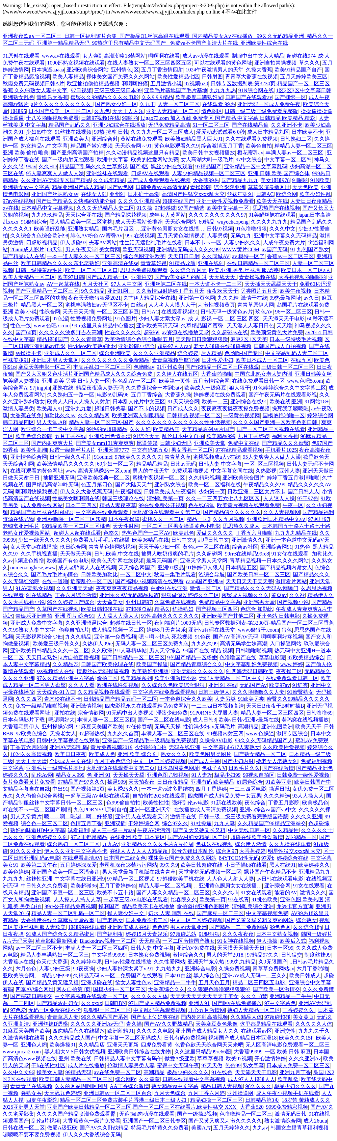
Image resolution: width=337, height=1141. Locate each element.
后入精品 (211, 353)
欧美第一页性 (175, 381)
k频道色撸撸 (29, 560)
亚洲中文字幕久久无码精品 (285, 235)
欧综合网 (286, 194)
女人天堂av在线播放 (33, 547)
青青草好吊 (154, 263)
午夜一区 (292, 505)
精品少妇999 (56, 975)
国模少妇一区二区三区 (119, 989)
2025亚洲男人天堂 (24, 1107)
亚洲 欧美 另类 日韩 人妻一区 (76, 381)
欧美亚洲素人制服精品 (138, 415)
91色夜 (203, 636)
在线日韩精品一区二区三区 (258, 263)
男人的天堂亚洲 (188, 927)
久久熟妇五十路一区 (70, 394)
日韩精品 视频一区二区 (194, 415)
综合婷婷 (187, 353)
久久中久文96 (18, 1072)
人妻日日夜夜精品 (311, 201)
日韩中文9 (183, 540)
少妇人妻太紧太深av (162, 318)
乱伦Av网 (42, 775)
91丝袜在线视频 (73, 132)
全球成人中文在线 (70, 761)
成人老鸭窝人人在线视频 (87, 567)
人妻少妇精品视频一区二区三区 (209, 173)
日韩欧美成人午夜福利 (170, 491)
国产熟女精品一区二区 (260, 754)
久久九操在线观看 (290, 844)
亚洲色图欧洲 (277, 726)
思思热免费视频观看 (144, 270)
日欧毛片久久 (244, 768)
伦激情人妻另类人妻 (131, 1065)
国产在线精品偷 (250, 125)
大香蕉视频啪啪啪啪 (302, 277)
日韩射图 (212, 76)
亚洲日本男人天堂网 (55, 360)
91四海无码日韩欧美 (249, 671)
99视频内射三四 (225, 733)
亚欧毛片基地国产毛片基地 (175, 90)
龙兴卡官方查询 (294, 906)
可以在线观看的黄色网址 (223, 63)
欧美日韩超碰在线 (102, 609)
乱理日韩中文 (213, 540)
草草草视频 (210, 1058)
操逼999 (116, 782)
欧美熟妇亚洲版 (150, 671)
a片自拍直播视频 (79, 657)
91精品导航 (182, 263)
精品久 (162, 609)
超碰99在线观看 (86, 927)
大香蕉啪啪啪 (216, 374)
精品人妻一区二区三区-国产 (101, 422)
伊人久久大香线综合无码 (92, 1134)
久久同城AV (216, 256)
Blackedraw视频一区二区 (108, 941)
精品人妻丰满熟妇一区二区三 (54, 955)
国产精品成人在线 (24, 256)
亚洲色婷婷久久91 (47, 837)
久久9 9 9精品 (157, 97)
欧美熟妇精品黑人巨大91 (194, 139)
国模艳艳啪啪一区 (284, 415)
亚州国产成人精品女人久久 (207, 1031)
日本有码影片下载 (24, 719)
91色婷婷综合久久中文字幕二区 (289, 388)
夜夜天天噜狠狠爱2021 (94, 298)
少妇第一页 (212, 491)
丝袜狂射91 (240, 194)
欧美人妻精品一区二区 (29, 277)
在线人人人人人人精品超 (139, 851)
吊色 (286, 630)
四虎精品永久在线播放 (78, 1031)
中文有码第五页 (150, 450)
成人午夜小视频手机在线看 (287, 1093)
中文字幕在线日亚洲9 (80, 879)
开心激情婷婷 (270, 1058)
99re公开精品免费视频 (70, 906)
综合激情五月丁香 (222, 146)
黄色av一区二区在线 (206, 547)
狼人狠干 (239, 388)
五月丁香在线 (70, 436)
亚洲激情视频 (86, 706)
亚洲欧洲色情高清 (110, 436)
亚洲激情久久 (247, 540)
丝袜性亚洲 (39, 879)
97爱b (267, 858)
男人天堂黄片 (26, 816)
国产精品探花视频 (126, 215)
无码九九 (240, 235)
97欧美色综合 (31, 733)
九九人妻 (224, 823)
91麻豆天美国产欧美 (99, 726)
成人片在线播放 (86, 1065)
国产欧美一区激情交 (276, 989)
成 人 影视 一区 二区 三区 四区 (224, 318)
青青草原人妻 (63, 1017)
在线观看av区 (256, 1031)
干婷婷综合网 (144, 823)
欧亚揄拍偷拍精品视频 (93, 83)
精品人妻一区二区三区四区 (272, 713)
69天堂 (55, 249)
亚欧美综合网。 (21, 975)
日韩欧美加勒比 (99, 574)
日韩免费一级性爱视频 (303, 775)
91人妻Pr (202, 775)
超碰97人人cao (174, 346)
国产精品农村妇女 (58, 1003)
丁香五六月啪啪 (254, 533)
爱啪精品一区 (301, 837)
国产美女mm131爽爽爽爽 (105, 443)
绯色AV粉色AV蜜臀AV (96, 235)
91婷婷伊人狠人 (204, 567)
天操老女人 (63, 733)
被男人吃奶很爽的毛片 (167, 554)
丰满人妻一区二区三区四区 (96, 948)
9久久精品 (93, 291)
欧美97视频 (239, 1058)
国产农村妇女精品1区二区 (198, 837)
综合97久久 (175, 823)
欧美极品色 (315, 802)
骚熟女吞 (31, 1093)
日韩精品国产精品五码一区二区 (120, 699)
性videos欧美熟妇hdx (92, 346)
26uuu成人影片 (27, 249)
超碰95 (18, 111)
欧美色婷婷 (16, 872)
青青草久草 (178, 457)
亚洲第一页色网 (196, 298)
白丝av (138, 305)
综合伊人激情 (251, 844)
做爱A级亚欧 (180, 1058)
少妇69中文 (39, 132)
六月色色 (26, 968)
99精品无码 (78, 1072)
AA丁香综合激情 (129, 1086)
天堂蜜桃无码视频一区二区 (210, 872)
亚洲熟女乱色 (18, 97)
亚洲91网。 (120, 291)
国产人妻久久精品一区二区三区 (173, 892)
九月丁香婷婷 (253, 436)
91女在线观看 (308, 885)
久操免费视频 (234, 968)
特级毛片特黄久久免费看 (160, 1127)
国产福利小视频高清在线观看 (149, 581)
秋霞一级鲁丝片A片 (72, 450)
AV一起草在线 (63, 284)
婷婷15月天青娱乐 (147, 934)
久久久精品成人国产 (72, 1038)
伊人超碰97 (73, 242)
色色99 (233, 1065)
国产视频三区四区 (217, 609)
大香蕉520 (252, 1107)
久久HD (48, 166)
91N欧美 (320, 180)
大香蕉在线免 (26, 415)
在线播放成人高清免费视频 (205, 809)
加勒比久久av (59, 415)
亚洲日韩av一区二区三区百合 (118, 1093)
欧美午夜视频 (295, 291)
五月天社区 (95, 284)
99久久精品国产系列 (104, 1017)
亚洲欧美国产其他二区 (227, 616)
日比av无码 (183, 464)
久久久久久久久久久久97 (217, 215)
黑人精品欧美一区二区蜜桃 (81, 222)
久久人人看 (81, 685)
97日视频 (81, 90)
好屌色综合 (250, 782)
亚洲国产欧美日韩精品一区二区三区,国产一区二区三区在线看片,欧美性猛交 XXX (142, 1107)
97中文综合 (249, 159)
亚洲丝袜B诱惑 (50, 1024)
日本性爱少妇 (217, 360)
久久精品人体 (246, 1017)
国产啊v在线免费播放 (237, 1003)
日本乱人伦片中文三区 (139, 401)
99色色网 (280, 927)
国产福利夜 (110, 934)
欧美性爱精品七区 (178, 76)
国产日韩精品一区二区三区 (133, 657)
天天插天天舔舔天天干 (271, 284)
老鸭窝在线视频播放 (305, 719)
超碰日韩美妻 (110, 408)
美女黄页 (303, 1017)
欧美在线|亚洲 (286, 401)
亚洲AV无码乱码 (68, 747)
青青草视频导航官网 (175, 360)
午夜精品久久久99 (264, 484)
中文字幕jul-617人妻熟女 (231, 747)
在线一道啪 (55, 581)
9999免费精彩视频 (287, 1107)
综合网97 (226, 851)
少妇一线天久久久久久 (44, 540)
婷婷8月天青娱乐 (166, 630)
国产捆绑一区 (290, 97)
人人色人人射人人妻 (230, 879)
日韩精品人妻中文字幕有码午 (128, 1058)
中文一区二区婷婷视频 (159, 761)
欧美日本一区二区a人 (306, 270)
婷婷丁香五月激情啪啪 (293, 477)
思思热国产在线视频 (276, 208)
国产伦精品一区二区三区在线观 (222, 367)
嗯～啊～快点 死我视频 (166, 636)
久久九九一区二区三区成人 (162, 132)
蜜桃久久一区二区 (163, 519)
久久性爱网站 (169, 961)
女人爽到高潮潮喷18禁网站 (114, 56)
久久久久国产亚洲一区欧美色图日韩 (276, 422)
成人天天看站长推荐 (139, 222)
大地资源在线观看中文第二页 (166, 512)
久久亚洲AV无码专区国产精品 (56, 180)
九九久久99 (204, 643)
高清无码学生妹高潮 (243, 643)
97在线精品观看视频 (239, 450)
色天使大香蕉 (52, 961)
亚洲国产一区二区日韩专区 (154, 1121)
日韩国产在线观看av (248, 97)
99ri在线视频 (140, 235)
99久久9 (169, 865)
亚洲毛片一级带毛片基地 (55, 768)
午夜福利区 (128, 491)
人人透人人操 (279, 498)
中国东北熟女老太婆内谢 (264, 374)
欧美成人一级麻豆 (205, 388)
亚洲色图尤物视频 (168, 775)
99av (31, 166)
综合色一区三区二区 (44, 823)
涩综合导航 (211, 574)
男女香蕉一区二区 (192, 450)
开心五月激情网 (206, 1010)
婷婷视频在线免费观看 (220, 394)
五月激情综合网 (211, 381)
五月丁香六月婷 (206, 1093)
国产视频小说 (293, 602)
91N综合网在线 (256, 90)
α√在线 (11, 208)
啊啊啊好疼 (135, 83)
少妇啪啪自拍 (151, 747)
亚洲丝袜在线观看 (107, 173)
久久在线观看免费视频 (251, 139)
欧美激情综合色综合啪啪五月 (139, 339)
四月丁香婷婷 (211, 789)
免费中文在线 (243, 443)
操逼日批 (279, 789)
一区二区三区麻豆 (118, 311)
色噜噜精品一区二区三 (246, 1114)
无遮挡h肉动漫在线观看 (146, 1114)
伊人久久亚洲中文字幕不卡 (75, 851)
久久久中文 (282, 228)
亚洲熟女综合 (170, 484)
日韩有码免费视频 (185, 1038)
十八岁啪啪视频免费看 (52, 118)
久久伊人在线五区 (177, 374)
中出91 (60, 789)
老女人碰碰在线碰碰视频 (222, 346)
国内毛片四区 (118, 228)
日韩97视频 (220, 228)
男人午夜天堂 (81, 249)
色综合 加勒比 (256, 609)
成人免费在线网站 (42, 505)
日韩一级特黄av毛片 (39, 270)
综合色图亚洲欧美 (144, 256)
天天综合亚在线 (83, 215)
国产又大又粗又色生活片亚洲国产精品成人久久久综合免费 (84, 374)
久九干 (147, 104)
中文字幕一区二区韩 (288, 159)
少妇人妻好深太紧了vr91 (124, 968)
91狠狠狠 (209, 934)
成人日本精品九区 (268, 132)
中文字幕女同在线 (232, 471)
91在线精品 (39, 595)
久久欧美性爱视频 (284, 747)
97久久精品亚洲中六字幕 (65, 678)
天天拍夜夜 (141, 782)
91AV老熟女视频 (34, 588)
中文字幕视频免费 (267, 913)
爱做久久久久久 (214, 533)
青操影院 (200, 187)
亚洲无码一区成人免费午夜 (268, 104)
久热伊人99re (97, 643)
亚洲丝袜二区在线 (166, 284)
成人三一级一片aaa (113, 830)
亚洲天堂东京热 (206, 961)
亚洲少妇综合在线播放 (119, 125)
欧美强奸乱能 (49, 228)
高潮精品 (248, 726)
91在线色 (221, 1072)
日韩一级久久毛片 (70, 457)
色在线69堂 (201, 505)
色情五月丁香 (86, 823)
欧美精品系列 (136, 678)
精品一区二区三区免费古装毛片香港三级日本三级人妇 (124, 1100)
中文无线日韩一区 (249, 830)
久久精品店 (91, 1044)
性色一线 (20, 325)
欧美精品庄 (166, 429)
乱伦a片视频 (45, 1121)
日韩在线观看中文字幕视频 (193, 1079)
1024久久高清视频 (31, 754)
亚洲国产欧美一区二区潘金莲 (65, 872)
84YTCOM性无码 (239, 858)
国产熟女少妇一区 (116, 104)
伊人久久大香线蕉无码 (86, 491)
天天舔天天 (223, 277)
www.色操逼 (260, 733)
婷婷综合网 (320, 415)
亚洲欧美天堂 (209, 443)
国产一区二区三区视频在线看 (271, 429)
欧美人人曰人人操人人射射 (78, 401)
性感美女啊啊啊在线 (76, 498)
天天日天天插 (78, 311)
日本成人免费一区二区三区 (298, 1065)
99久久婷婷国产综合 (70, 602)
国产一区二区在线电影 (164, 719)
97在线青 (238, 899)
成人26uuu (315, 1121)
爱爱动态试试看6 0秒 (220, 132)
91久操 (144, 208)
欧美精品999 (220, 436)
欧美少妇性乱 (315, 194)
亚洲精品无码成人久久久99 (188, 249)
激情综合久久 (188, 955)
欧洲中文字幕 (112, 159)
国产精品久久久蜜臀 (285, 443)
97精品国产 (208, 166)
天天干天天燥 (31, 761)
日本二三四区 (81, 505)
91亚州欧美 (170, 367)
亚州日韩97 (139, 602)
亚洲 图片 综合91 (74, 616)
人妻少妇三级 (54, 968)
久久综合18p (307, 927)
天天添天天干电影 (284, 318)
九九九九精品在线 (296, 533)
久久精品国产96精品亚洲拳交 (272, 823)
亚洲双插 (115, 823)
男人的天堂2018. (225, 955)
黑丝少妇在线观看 (172, 166)
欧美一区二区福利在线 (214, 484)
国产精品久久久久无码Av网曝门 (261, 588)
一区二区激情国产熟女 (188, 941)
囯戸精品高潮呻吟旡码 (52, 484)
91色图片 (125, 318)
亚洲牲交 (141, 277)
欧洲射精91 (120, 1031)
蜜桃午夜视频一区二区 (159, 477)
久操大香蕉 (259, 69)
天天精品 (149, 941)
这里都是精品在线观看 (266, 1024)
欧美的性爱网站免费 (154, 159)
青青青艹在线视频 (31, 1086)
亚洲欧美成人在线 (128, 927)
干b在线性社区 (48, 1065)
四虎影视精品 (42, 242)
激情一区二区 (205, 588)
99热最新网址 (285, 298)
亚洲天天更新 (123, 1044)
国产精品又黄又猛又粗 (52, 982)
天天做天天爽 (75, 554)
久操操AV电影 (216, 740)
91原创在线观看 (21, 56)
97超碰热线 (92, 733)
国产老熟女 (110, 920)
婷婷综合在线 (292, 858)
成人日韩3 (204, 719)
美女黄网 (109, 249)
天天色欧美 (305, 187)
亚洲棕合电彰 (200, 968)
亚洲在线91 (211, 263)
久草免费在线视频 (175, 602)
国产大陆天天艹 (133, 484)
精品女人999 (70, 775)
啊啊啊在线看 (164, 56)
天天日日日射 (183, 256)
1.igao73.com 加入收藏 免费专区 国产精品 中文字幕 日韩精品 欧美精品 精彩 (228, 118)
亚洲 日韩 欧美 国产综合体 (279, 173)
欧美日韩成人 (305, 975)
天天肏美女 (110, 602)
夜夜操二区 (289, 671)
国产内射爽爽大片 (52, 443)
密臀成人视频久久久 (245, 595)
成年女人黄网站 (167, 215)
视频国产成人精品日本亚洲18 (242, 1038)
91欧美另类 (251, 699)
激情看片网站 (291, 581)
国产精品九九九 (239, 180)
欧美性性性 (156, 802)
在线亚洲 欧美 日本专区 (137, 837)
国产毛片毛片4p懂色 (54, 574)
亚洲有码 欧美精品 (212, 782)
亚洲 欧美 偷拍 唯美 (26, 152)
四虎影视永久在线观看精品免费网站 (147, 706)
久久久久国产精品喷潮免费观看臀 (77, 1114)
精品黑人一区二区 (42, 305)
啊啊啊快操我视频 (36, 491)
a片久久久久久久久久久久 (61, 104)
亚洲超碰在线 (97, 982)
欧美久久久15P (296, 1038)
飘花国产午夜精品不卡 (270, 872)
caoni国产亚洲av (204, 581)
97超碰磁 (165, 208)
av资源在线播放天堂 (185, 332)
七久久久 (13, 837)
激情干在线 (254, 298)
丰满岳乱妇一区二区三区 (102, 367)
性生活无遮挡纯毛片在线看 (150, 242)
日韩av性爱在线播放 (127, 961)
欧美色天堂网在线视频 (117, 560)
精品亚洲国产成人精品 (78, 187)
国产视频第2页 (87, 789)
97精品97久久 (262, 955)
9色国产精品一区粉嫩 (192, 657)
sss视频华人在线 (55, 671)
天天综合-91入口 (56, 692)
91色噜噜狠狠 (251, 228)
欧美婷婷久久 (314, 865)
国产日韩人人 (303, 491)
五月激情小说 (166, 83)
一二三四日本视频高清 (217, 706)
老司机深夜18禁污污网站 (128, 865)
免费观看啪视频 (190, 471)
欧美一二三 (215, 401)
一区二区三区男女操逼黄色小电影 (181, 526)
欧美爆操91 (62, 1044)
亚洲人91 (199, 1003)
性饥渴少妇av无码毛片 (209, 726)
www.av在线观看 (61, 56)
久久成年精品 (109, 180)
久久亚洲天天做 (74, 588)
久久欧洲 (102, 650)
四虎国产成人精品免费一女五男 (224, 796)
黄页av (279, 595)
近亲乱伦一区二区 (91, 581)
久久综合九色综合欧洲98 (39, 235)
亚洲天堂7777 (113, 450)
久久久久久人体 (149, 996)
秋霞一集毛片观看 (175, 574)
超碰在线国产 (178, 201)
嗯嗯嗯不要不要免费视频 (32, 1134)
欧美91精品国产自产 (298, 69)
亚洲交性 (285, 1031)
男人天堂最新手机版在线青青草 (139, 872)
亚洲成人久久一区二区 (70, 353)
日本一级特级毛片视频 (296, 339)
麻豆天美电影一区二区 (44, 367)
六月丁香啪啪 (312, 968)
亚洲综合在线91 (248, 401)
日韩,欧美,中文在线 (116, 554)
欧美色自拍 (259, 146)
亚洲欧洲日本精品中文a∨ (276, 519)
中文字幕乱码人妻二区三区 (296, 353)
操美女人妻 (50, 1072)
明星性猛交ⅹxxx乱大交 (294, 851)
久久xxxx (91, 1003)
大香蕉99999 (248, 1051)
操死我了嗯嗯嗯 (290, 408)
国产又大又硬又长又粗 (199, 830)
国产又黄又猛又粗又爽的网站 (259, 920)
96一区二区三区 (293, 311)
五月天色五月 (214, 982)
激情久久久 (313, 892)
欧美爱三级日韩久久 (56, 643)
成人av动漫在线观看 (205, 56)
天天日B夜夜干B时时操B (275, 706)
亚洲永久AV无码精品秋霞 (129, 595)
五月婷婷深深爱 (78, 865)
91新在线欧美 (226, 802)
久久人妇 (140, 429)
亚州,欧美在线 (75, 1058)
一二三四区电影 (247, 789)
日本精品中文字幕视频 (47, 208)
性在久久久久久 (123, 332)
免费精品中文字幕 (220, 602)
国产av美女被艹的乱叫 (180, 277)
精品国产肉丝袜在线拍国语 (41, 512)
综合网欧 (125, 1079)
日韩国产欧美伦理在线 (107, 664)
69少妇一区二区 (115, 464)
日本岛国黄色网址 (178, 768)
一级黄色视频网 (241, 415)
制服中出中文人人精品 (258, 56)
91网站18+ (317, 401)
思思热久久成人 (241, 526)
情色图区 (211, 111)
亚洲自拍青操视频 (275, 63)
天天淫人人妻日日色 (250, 325)
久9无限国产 (272, 961)
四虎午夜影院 (42, 1100)
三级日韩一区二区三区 (287, 367)
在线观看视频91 (179, 311)
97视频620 (196, 83)
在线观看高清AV (82, 858)
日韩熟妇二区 (296, 139)
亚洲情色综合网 (28, 457)
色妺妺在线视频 (214, 844)
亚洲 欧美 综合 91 (137, 754)
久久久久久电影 (154, 1031)
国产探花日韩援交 (31, 996)
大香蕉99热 (206, 180)
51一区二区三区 (211, 125)
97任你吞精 (139, 726)
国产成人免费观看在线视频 (159, 180)
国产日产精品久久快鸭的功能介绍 (75, 201)
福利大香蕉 (285, 436)
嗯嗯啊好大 (61, 719)
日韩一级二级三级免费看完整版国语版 (243, 816)
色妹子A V (214, 768)
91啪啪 (300, 180)
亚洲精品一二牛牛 (175, 982)
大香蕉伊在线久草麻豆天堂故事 (57, 920)
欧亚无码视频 (138, 249)
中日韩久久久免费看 (44, 885)
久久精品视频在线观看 (104, 692)
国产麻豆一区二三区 (220, 913)
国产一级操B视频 (197, 1114)
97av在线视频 (18, 201)
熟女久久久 (174, 754)
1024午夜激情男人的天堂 (215, 69)
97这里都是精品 (88, 837)
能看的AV (285, 892)
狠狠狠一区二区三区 (107, 1010)
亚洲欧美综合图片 (243, 477)
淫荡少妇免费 (172, 713)
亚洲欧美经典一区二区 (103, 477)
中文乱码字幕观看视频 (159, 1010)
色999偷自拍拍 (123, 802)
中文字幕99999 (108, 955)
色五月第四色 (97, 484)
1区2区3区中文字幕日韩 (303, 90)
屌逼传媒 (147, 443)
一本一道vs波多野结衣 (167, 789)
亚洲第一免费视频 (115, 636)
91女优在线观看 (291, 554)
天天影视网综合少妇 (39, 636)
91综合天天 (146, 436)
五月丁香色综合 (112, 761)
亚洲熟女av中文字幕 (26, 187)
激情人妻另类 (18, 408)
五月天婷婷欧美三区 (303, 76)
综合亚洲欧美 (115, 353)
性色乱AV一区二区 (134, 381)
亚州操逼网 (240, 1093)
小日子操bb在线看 (246, 865)
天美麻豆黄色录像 (216, 1024)
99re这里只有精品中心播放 (103, 325)
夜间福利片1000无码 (178, 623)
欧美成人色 (102, 754)
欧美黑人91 (50, 408)
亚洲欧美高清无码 (157, 325)
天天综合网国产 (136, 567)
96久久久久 (258, 1086)
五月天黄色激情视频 (181, 235)
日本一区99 (280, 948)
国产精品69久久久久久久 (232, 512)
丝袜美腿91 (16, 360)
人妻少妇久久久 (242, 242)
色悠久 (111, 533)
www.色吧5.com (51, 325)
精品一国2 (198, 519)
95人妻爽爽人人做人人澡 (55, 173)
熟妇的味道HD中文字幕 (37, 830)
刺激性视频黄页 (216, 305)
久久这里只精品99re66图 (202, 1051)
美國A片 (201, 1127)
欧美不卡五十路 (115, 892)
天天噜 (284, 325)
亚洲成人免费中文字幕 (36, 623)
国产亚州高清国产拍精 (77, 152)
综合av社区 (245, 547)
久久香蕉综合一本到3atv (154, 388)
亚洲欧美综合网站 (87, 69)
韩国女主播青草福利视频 (299, 1127)
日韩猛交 (291, 955)
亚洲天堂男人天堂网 (203, 560)
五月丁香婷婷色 (117, 885)
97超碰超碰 (277, 1017)
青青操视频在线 (257, 277)
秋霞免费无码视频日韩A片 (34, 83)
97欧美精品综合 (306, 657)
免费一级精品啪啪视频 (41, 706)
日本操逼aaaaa (47, 69)
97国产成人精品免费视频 (157, 1003)
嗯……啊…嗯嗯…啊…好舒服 (78, 816)
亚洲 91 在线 (222, 685)
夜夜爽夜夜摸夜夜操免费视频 (235, 408)
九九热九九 (169, 968)
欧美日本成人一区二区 (262, 360)
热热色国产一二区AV (146, 533)
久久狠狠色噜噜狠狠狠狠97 (218, 989)
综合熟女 (306, 920)
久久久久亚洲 (306, 816)
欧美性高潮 (34, 450)
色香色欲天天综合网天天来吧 (209, 1044)
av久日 (311, 298)
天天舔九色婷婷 (62, 1093)
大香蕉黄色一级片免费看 (91, 1121)
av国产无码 (275, 249)
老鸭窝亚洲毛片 (21, 526)
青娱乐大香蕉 (52, 97)
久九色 (102, 111)
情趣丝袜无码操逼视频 (103, 671)
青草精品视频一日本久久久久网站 (269, 560)
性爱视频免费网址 (91, 318)
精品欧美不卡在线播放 (148, 906)
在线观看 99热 (218, 104)
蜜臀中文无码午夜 (178, 1065)
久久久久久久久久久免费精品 (115, 360)
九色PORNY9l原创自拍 (100, 809)
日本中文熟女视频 (277, 934)
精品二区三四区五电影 (259, 982)
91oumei (103, 457)
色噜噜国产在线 (238, 657)
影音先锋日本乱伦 (192, 851)
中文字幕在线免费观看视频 (164, 692)
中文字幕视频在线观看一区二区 (91, 996)
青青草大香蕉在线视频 (251, 76)
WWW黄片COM (240, 249)
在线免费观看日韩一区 (258, 381)
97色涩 (60, 318)
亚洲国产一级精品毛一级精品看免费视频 (149, 740)
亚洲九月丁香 (295, 1072)
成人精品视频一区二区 (117, 630)
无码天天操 (167, 726)
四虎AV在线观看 (150, 173)
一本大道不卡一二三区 (215, 284)
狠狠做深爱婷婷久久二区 (190, 595)
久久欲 (297, 595)
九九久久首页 (123, 733)
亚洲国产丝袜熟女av (54, 194)
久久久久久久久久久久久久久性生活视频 (183, 422)
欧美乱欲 (287, 1079)
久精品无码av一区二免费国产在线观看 (117, 975)
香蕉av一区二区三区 (290, 256)
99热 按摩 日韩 (111, 132)
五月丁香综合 (147, 394)
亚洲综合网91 (276, 547)
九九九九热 (223, 90)
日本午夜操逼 (124, 519)
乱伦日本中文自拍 (183, 436)
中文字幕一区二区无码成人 (129, 1038)
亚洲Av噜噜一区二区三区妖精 (71, 519)
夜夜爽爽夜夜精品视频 (122, 588)
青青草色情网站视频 (112, 547)
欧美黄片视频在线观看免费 (248, 505)
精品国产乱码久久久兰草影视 (93, 166)
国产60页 (26, 332)
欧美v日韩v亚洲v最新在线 (249, 719)
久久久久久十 (317, 830)
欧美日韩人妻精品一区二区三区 (76, 1079)
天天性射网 (126, 526)
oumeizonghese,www (33, 567)
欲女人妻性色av (133, 982)
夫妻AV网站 (103, 242)
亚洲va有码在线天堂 (211, 630)
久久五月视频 (228, 519)
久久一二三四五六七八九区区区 (223, 498)
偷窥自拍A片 (74, 630)
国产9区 (139, 166)
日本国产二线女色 (125, 858)
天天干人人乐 (128, 111)
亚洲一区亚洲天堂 (150, 809)
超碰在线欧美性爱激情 (256, 837)
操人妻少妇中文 (126, 913)
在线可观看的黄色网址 (36, 471)
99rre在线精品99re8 (247, 554)
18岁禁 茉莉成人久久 (306, 1100)
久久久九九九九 (269, 222)
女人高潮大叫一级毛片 (207, 159)
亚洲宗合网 (277, 885)
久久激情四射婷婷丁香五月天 (170, 291)
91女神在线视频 (235, 941)
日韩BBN (115, 1003)
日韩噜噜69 (319, 713)
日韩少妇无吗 (176, 443)
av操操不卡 (28, 353)
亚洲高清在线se (120, 263)
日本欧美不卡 (307, 132)
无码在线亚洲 (184, 747)
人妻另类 (217, 235)
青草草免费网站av (273, 968)
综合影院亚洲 (229, 187)
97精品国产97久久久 (81, 782)
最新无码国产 (162, 560)
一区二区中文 (136, 574)
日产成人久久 (183, 408)
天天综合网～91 (133, 146)
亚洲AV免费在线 (195, 948)
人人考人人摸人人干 (172, 305)
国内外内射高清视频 (204, 1017)
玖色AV (264, 311)
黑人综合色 (207, 975)
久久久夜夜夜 (238, 934)
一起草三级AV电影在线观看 (97, 796)
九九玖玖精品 (47, 215)
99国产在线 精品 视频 (208, 650)
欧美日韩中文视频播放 (208, 152)
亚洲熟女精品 (83, 228)
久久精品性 (285, 830)
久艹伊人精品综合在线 (149, 298)
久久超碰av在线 (229, 332)
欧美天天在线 (272, 201)
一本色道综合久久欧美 (186, 699)
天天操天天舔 (128, 775)
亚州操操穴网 (57, 726)
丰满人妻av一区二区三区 (295, 152)
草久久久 (309, 63)
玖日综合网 (73, 547)
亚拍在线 (64, 713)
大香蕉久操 (178, 394)
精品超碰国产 (52, 339)
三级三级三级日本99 (118, 90)
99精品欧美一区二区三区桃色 (76, 526)
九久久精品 (78, 636)
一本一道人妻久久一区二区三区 (84, 256)
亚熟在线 (62, 388)
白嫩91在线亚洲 (169, 588)
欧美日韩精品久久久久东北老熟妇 (60, 263)
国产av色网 (120, 187)
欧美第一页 (212, 899)
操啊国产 (108, 906)
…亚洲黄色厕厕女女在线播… (170, 228)
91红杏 (300, 685)
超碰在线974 (301, 56)
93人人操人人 (308, 796)
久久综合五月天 (188, 270)
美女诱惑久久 (123, 789)
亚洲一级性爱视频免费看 (225, 201)
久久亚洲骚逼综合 (86, 623)
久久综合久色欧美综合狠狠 (174, 685)
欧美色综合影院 (33, 436)
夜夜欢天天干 (222, 291)
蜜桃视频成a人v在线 (216, 457)
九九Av (110, 844)
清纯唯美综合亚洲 (253, 906)
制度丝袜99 (317, 955)
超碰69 (152, 332)
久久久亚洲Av (305, 1058)
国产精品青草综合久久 (196, 664)
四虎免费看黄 (156, 1044)
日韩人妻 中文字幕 (220, 464)
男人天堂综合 (165, 650)
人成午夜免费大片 (284, 242)
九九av (260, 1127)
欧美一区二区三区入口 (91, 270)
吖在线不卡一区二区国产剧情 (37, 809)
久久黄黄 (149, 1079)
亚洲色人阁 (34, 1044)
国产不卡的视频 (146, 408)
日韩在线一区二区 (24, 1127)
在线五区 (301, 360)
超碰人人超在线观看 (77, 533)
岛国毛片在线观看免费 (303, 305)
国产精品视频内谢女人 (286, 567)
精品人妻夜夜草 (117, 505)
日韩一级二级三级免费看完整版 (261, 111)
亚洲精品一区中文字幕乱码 (255, 166)
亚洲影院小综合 (136, 346)
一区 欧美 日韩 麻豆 (288, 1051)
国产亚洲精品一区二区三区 (47, 291)
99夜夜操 (83, 968)
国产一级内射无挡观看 (68, 159)
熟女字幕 (253, 1065)
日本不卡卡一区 (203, 242)
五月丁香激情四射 (162, 69)
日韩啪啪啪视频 (253, 650)
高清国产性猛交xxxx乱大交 (193, 194)
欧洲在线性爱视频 (118, 685)
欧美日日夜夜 (70, 754)
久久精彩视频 (204, 477)
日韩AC (265, 194)
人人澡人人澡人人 (118, 616)
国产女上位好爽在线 (154, 1017)
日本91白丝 (178, 975)
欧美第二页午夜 (39, 865)
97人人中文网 (127, 284)
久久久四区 (28, 699)
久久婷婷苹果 (86, 961)
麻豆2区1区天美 (248, 339)
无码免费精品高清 (169, 125)
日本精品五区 (241, 567)
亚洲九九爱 (78, 408)
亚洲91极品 (171, 567)
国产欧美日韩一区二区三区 (258, 574)
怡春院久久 (184, 899)
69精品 (207, 222)
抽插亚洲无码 (59, 477)
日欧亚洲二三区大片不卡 (256, 491)
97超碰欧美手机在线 (180, 879)
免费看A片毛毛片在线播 (101, 540)
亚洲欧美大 (76, 139)
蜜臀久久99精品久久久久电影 (104, 97)
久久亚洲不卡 (286, 125)
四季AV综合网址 (34, 989)
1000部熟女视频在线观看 (76, 63)
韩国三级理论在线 (123, 498)
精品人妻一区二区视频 (165, 885)
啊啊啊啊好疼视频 (282, 636)
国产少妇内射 (238, 761)
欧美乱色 (183, 533)
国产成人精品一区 (107, 277)
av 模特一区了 (248, 256)
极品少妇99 (227, 775)
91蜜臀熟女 (300, 692)
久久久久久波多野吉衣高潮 (70, 332)
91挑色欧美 (264, 899)
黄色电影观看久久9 (176, 146)
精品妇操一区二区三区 (216, 1100)
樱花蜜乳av (250, 152)
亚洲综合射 (104, 139)
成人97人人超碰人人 (251, 1079)
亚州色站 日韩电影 (278, 616)
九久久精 (228, 298)
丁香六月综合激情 (76, 595)
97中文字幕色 (280, 1003)
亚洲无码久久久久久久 (197, 671)
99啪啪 (130, 118)
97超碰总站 (139, 609)
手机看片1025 (281, 450)
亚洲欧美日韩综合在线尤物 (140, 1051)
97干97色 (307, 498)
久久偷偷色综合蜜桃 (39, 796)
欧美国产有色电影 (68, 560)
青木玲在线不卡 (62, 699)
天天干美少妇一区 (159, 547)
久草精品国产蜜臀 (202, 325)
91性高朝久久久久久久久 (170, 616)
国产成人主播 (204, 761)
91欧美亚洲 (278, 782)
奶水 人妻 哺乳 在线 (171, 913)
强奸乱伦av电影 (190, 802)
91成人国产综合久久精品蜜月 (60, 934)
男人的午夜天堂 (151, 471)
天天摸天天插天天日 (241, 948)
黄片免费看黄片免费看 (29, 782)
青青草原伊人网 (255, 305)
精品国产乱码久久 (69, 125)
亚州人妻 (289, 471)
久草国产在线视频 (58, 609)
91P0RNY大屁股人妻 (214, 713)
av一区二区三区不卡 (39, 948)
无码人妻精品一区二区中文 (231, 678)
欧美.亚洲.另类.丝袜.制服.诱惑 (244, 270)
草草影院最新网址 (269, 187)
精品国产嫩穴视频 (91, 146)
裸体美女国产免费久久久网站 (120, 76)
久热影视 (265, 471)
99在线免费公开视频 (162, 505)
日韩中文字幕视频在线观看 (68, 740)
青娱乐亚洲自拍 (33, 616)
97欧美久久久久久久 (138, 457)
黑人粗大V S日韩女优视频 (74, 1051)
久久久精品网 (94, 415)
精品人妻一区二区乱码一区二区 (68, 913)
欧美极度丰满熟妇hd (199, 97)
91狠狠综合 (34, 222)
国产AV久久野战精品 (168, 1024)
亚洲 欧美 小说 (20, 311)
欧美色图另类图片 (210, 754)
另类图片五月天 (259, 291)
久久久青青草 (86, 339)
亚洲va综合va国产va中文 (268, 809)
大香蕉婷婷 (252, 851)
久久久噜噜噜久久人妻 (258, 692)
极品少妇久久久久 (188, 1072)
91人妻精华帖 (131, 650)
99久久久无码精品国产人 (264, 740)
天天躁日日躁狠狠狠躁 (201, 339)
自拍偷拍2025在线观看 (159, 796)
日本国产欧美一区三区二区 (59, 111)
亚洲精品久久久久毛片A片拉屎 (157, 844)
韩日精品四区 (18, 422)
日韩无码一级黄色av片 (226, 311)
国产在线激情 (278, 768)
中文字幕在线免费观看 (103, 512)
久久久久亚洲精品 (139, 201)
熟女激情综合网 (282, 1121)
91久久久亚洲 (26, 851)
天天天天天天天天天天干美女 (204, 996)
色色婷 (160, 927)
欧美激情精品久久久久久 (65, 464)
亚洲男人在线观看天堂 (141, 816)
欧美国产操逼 (152, 664)
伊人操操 (266, 941)
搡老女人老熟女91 (277, 761)
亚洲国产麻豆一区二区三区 (62, 892)
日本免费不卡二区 (147, 920)
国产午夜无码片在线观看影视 (282, 394)
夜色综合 (255, 802)
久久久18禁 (254, 996)
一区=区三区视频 (264, 464)
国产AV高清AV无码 (235, 636)
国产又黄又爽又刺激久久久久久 (225, 1121)
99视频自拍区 (258, 775)
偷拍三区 (107, 678)
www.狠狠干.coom (258, 630)
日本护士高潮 (143, 194)
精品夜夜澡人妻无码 (99, 388)
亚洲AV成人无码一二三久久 (254, 975)
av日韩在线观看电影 (279, 879)
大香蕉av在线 (18, 961)
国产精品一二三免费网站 (238, 927)
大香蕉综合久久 (166, 989)
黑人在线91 (282, 865)
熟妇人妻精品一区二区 (253, 1010)
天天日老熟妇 (42, 657)
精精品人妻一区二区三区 (303, 146)
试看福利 (78, 830)
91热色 (302, 547)
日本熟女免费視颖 (149, 955)
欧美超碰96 (83, 885)
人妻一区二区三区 (179, 104)
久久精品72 (65, 664)
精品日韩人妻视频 (222, 1086)
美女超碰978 (275, 180)
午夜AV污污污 (153, 830)
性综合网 (49, 311)
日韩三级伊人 (214, 692)
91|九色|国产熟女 (309, 249)
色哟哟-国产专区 (243, 353)
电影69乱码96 (112, 394)
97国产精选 (191, 208)
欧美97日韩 (71, 277)
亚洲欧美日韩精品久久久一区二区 (49, 650)
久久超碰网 (209, 554)
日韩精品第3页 (262, 1100)
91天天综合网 (183, 401)
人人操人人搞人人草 (77, 899)
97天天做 (211, 1065)
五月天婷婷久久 (231, 1127)
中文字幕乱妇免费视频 (251, 664)
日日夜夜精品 (173, 782)
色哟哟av (144, 367)
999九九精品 (241, 961)
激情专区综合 (292, 733)
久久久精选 (277, 796)
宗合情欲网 (91, 713)
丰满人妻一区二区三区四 (106, 719)
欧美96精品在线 (150, 540)
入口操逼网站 (285, 643)
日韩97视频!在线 (100, 118)
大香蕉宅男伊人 (21, 726)
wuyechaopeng (232, 222)
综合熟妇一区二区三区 (73, 844)
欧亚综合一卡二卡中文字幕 (52, 429)
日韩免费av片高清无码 (162, 187)
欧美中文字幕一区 (228, 208)
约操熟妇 (183, 609)
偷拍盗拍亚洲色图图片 (203, 906)
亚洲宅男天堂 (259, 602)
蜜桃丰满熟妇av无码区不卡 (96, 305)
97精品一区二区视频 (131, 879)
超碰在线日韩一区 (131, 623)
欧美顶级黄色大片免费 (276, 332)
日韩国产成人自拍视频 (280, 346)
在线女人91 (94, 194)
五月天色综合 (170, 1093)
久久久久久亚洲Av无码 (96, 1024)
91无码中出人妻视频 (130, 713)
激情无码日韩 (290, 1114)
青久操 (134, 1024)
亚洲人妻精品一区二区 (172, 111)
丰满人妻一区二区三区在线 (172, 733)
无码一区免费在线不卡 (54, 1010)
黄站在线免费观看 (141, 139)
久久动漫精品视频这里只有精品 (143, 152)
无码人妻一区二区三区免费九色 (152, 643)
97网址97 (318, 519)
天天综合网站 (180, 222)
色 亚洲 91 (99, 775)
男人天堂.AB (51, 422)
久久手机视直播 (39, 554)
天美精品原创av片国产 (208, 429)
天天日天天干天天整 (249, 581)
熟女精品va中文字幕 (44, 146)
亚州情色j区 (125, 69)
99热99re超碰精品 (106, 429)
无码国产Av (253, 685)
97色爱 (18, 1010)
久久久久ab (225, 892)
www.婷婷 (291, 664)
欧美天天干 (308, 726)
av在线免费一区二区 (117, 1072)
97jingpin (40, 388)
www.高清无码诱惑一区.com (97, 471)
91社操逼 (201, 823)
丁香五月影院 (283, 802)
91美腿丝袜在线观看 (272, 215)
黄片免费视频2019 (112, 747)
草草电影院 (272, 657)
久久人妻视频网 (281, 512)
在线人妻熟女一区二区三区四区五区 (149, 63)
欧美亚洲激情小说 (175, 678)
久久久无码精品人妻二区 (105, 208)
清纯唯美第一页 (165, 498)
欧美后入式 (293, 941)
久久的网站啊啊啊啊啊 (81, 1086)
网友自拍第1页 (73, 989)
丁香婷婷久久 (298, 1010)
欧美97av (279, 685)
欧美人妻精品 (68, 76)
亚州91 (117, 194)
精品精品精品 (152, 464)
